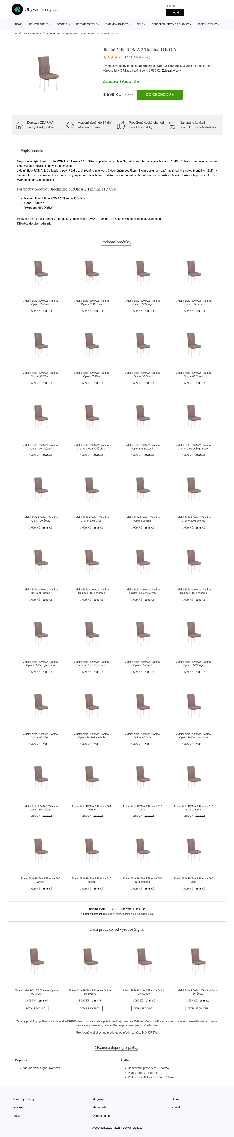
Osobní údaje (101, 1115)
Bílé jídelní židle (70, 33)
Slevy (17, 1115)
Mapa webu (100, 1107)
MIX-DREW (121, 70)
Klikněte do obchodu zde (34, 223)
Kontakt (176, 1107)
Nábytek (37, 33)
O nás (175, 1099)
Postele (62, 24)
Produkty (27, 33)
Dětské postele (86, 24)
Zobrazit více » (171, 70)
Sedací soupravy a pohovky (170, 24)
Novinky (18, 1107)
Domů (19, 24)
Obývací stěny (38, 24)
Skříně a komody (117, 24)
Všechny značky (24, 1099)
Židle (140, 24)
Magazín (98, 1099)
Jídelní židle (55, 33)
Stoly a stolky (207, 24)
